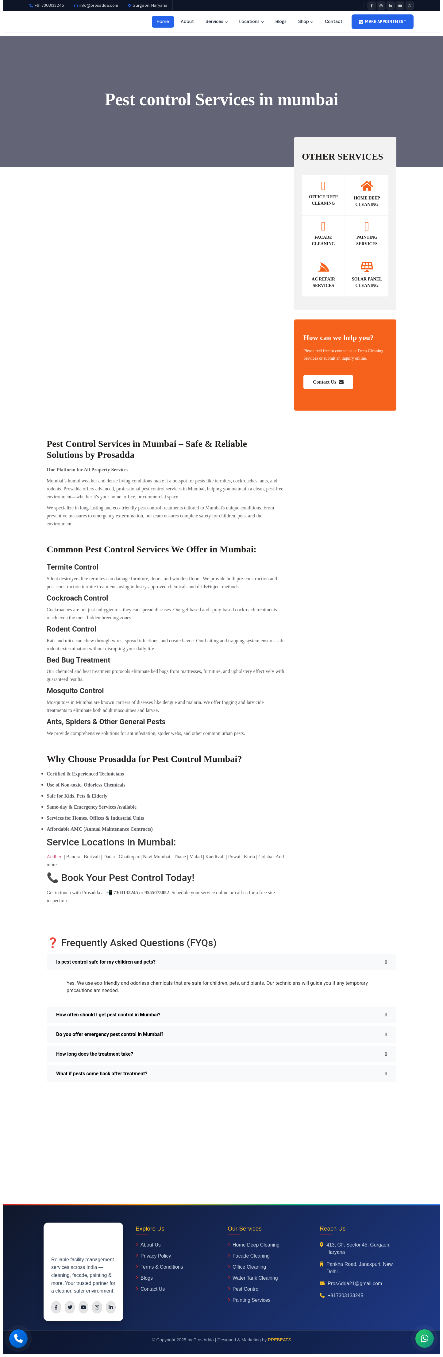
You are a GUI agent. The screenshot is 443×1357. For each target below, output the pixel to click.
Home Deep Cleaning (253, 1244)
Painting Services (249, 1300)
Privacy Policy (153, 1255)
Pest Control (244, 1289)
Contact (333, 21)
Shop (305, 21)
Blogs (281, 21)
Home (163, 21)
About (187, 21)
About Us (148, 1244)
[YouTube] (400, 6)
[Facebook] (372, 6)
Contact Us (328, 382)
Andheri (55, 856)
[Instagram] (381, 6)
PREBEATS (279, 1339)
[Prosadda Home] (54, 22)
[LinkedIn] (391, 6)
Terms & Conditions (159, 1267)
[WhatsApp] (410, 6)
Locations (251, 21)
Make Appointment (382, 22)
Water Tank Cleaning (253, 1278)
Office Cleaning (247, 1267)
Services (217, 21)
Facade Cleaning (249, 1255)
